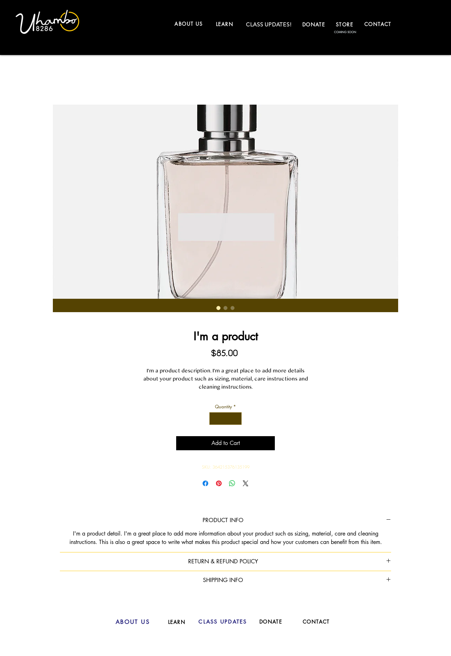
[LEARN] (225, 24)
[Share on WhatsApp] (232, 483)
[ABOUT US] (189, 24)
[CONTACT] (378, 24)
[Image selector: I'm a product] (218, 307)
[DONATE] (314, 24)
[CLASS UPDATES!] (269, 24)
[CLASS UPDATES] (223, 622)
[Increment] (237, 419)
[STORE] (345, 24)
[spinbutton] (226, 419)
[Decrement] (214, 419)
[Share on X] (245, 483)
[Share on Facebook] (205, 483)
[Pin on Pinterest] (219, 483)
